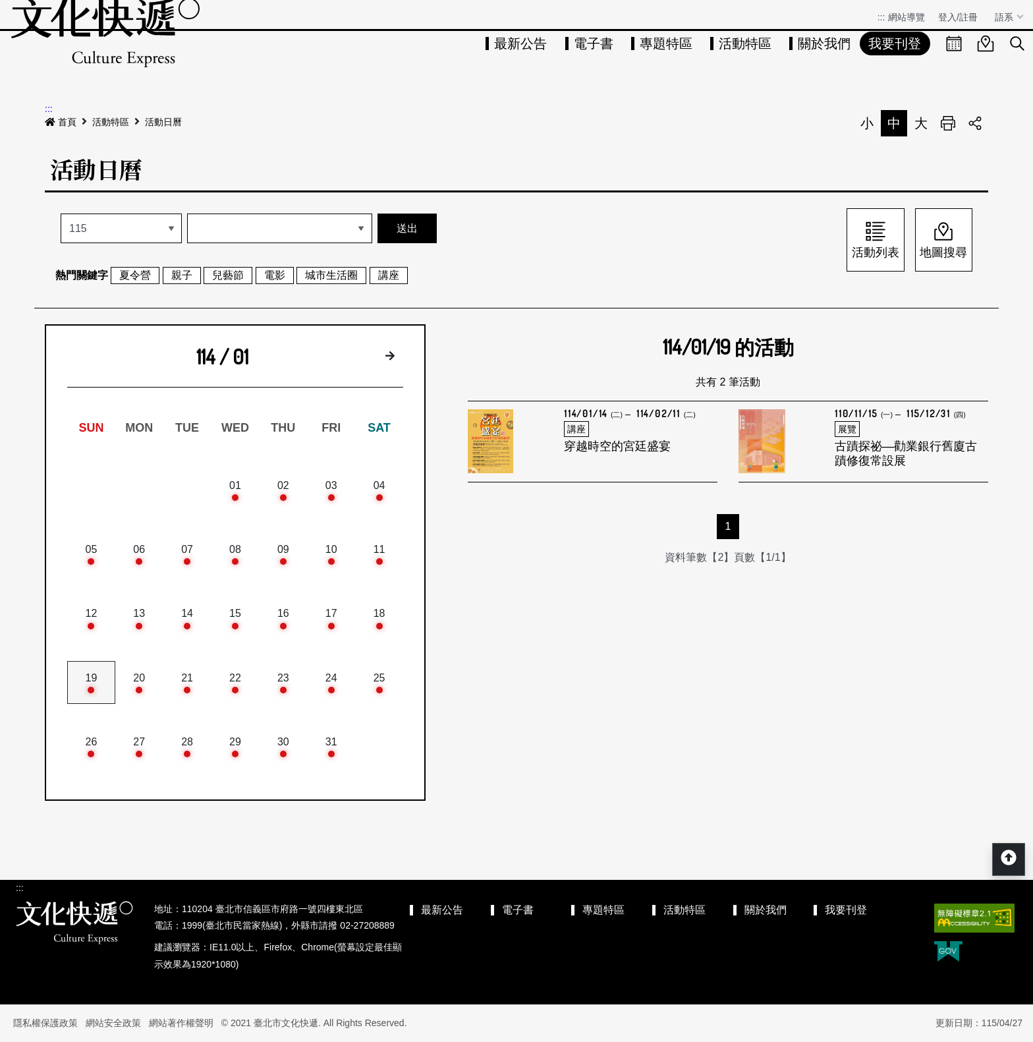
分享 (975, 123)
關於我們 (824, 43)
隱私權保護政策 (45, 1023)
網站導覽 (906, 17)
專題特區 (666, 43)
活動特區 (745, 43)
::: (881, 17)
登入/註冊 (958, 17)
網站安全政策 (113, 1023)
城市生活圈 (331, 275)
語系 (1005, 17)
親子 (181, 275)
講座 (388, 275)
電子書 (593, 43)
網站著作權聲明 (181, 1023)
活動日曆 (163, 122)
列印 (948, 123)
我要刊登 (894, 43)
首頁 (60, 122)
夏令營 (135, 275)
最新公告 (520, 43)
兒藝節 (228, 275)
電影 (274, 275)
